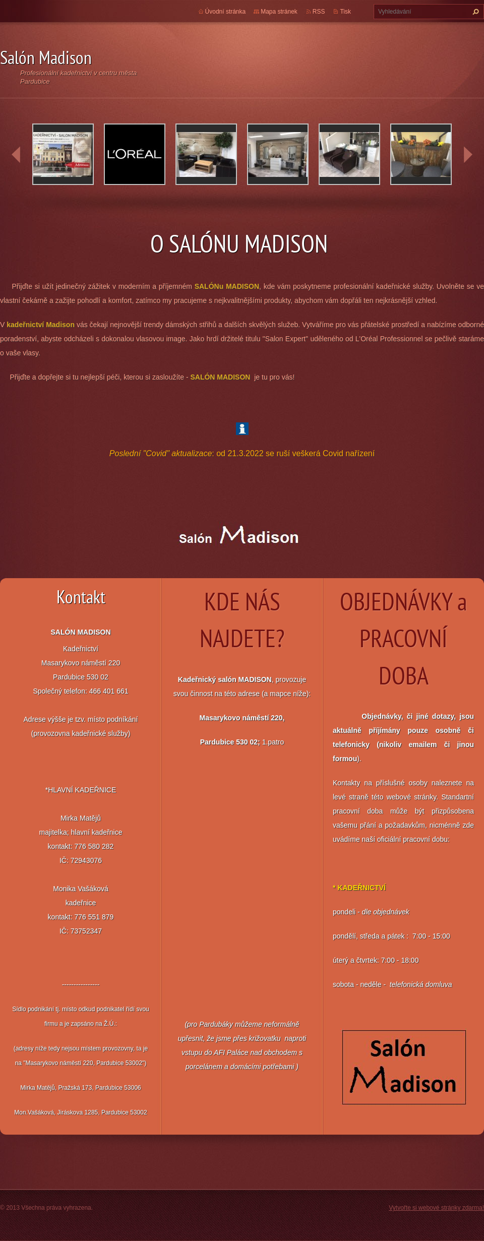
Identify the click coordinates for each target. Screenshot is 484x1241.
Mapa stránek (279, 11)
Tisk (345, 11)
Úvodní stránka (225, 11)
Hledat (474, 11)
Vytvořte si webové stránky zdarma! (436, 1207)
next (468, 154)
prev (16, 154)
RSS (319, 11)
